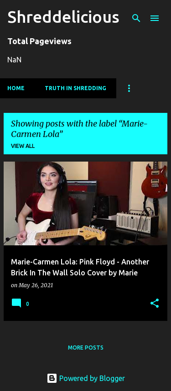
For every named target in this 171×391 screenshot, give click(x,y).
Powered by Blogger (86, 378)
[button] (154, 304)
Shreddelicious (63, 16)
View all (23, 146)
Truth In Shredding (75, 88)
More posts (86, 347)
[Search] (136, 18)
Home (16, 88)
